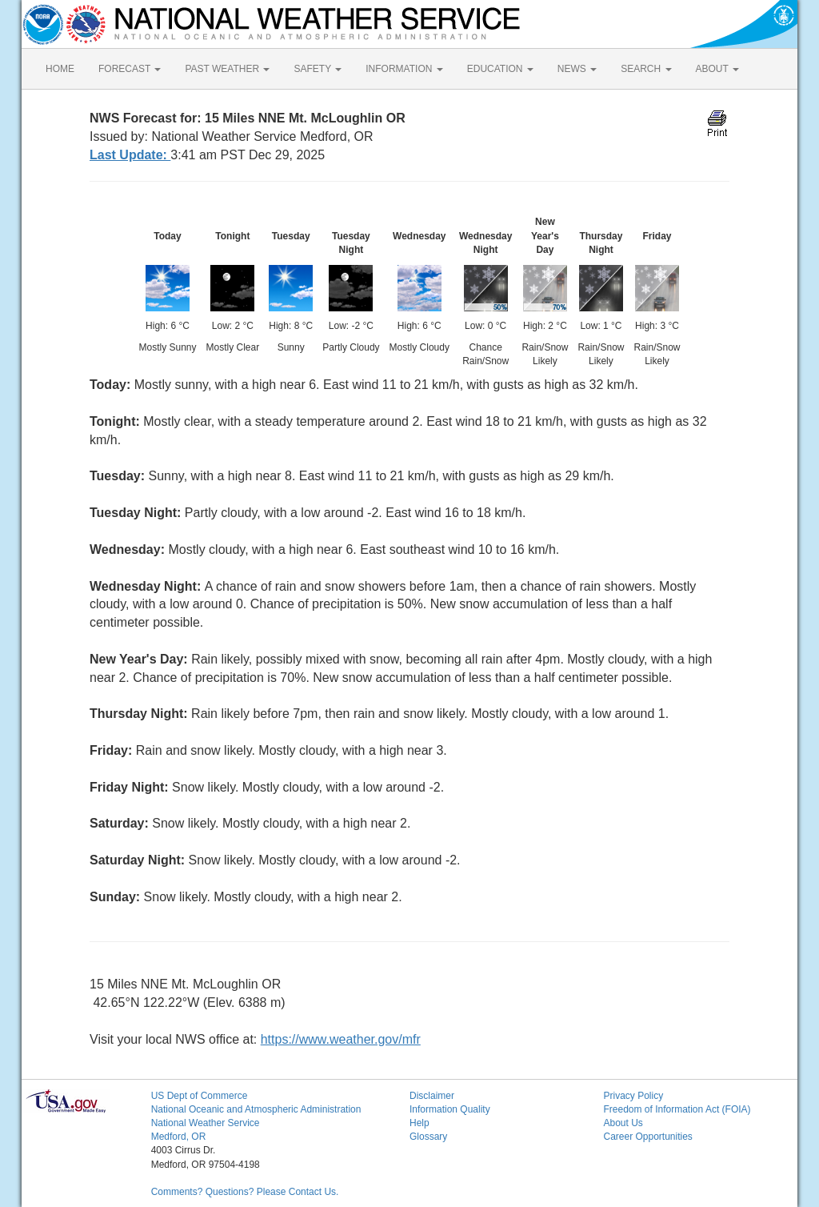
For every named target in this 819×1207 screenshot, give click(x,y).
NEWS (577, 68)
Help (419, 1123)
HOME (60, 68)
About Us (622, 1123)
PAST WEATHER (227, 68)
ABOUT (717, 68)
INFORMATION (404, 68)
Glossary (428, 1136)
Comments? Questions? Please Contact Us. (245, 1191)
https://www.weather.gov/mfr (341, 1039)
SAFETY (318, 68)
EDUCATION (500, 68)
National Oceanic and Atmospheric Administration (256, 1109)
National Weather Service (205, 1123)
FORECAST (129, 68)
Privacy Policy (633, 1095)
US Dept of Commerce (199, 1095)
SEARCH (646, 68)
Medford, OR (178, 1136)
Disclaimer (432, 1095)
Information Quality (450, 1109)
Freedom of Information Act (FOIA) (676, 1109)
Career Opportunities (647, 1136)
